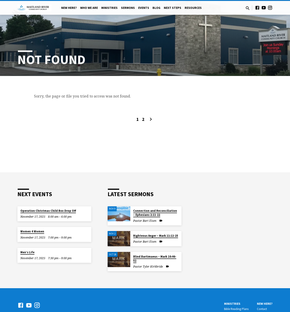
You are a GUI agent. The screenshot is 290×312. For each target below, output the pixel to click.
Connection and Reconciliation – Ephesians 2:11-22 (155, 213)
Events (143, 8)
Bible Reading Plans (236, 309)
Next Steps (172, 8)
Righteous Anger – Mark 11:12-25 (155, 236)
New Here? (69, 8)
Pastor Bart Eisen (144, 221)
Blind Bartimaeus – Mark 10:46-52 (154, 259)
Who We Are (89, 8)
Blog (156, 8)
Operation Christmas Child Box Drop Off (48, 211)
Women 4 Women (32, 231)
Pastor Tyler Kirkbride (148, 266)
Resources (193, 8)
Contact (262, 309)
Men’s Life (27, 252)
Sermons (128, 8)
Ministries (109, 8)
